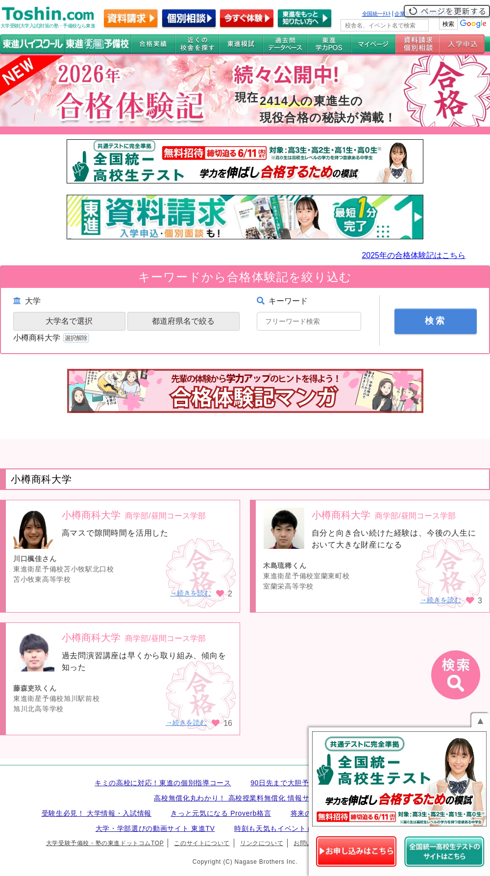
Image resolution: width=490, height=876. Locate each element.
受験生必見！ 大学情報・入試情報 (96, 813)
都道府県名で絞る (183, 321)
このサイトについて (201, 843)
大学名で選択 (69, 321)
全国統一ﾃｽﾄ (376, 14)
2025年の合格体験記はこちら (414, 255)
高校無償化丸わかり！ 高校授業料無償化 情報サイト (238, 798)
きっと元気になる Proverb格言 (221, 813)
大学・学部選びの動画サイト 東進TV (155, 828)
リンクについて (261, 843)
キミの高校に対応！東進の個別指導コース (163, 783)
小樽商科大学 (52, 338)
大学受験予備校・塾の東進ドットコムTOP (105, 843)
